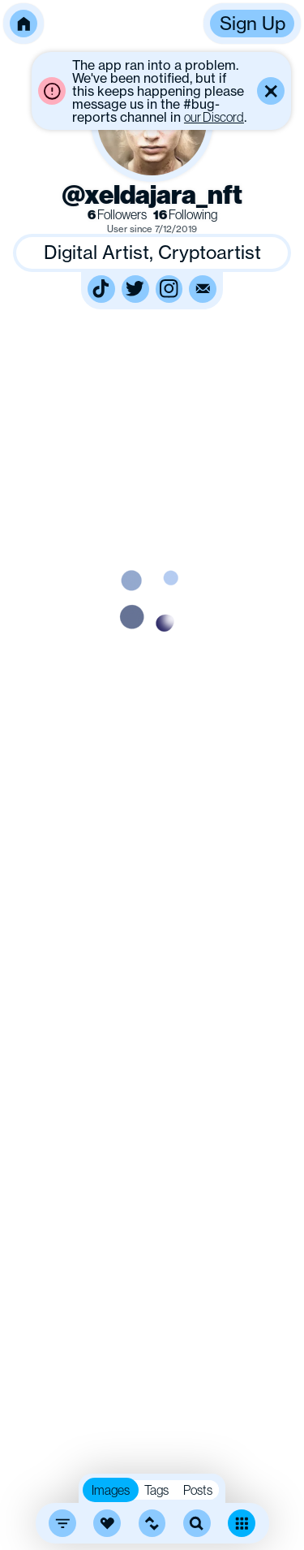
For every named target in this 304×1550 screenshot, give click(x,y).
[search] (197, 1523)
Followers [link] (117, 215)
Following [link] (185, 215)
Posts (197, 1490)
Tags (156, 1490)
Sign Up (252, 23)
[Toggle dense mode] (241, 1523)
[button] (23, 23)
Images (111, 1490)
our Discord (214, 117)
